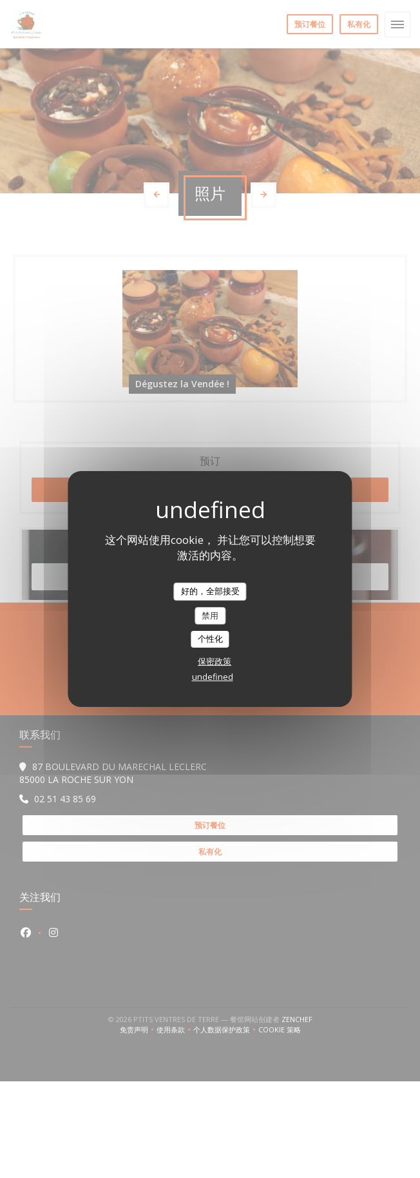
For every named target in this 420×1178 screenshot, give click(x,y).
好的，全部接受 (210, 591)
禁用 (210, 615)
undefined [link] (212, 676)
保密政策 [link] (214, 661)
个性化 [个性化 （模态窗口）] (210, 638)
